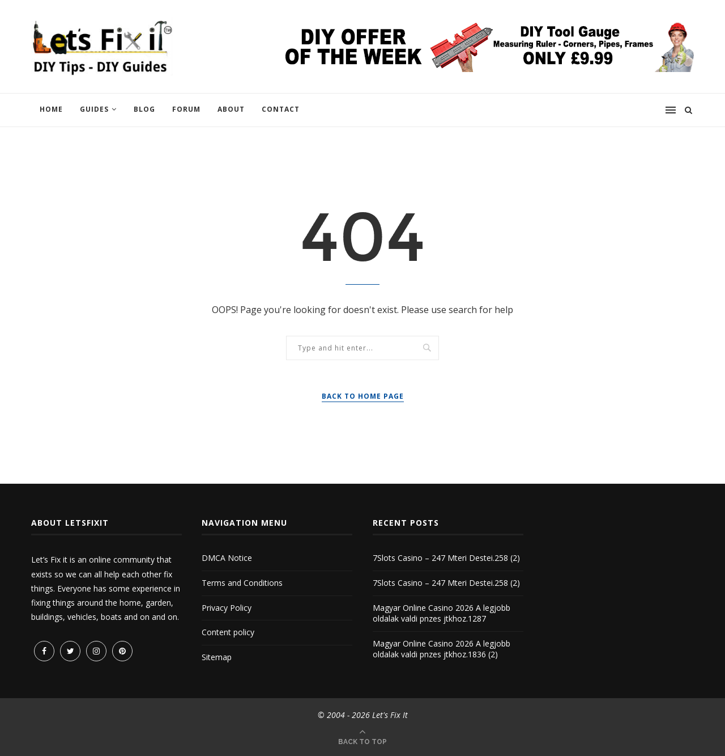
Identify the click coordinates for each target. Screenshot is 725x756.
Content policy (228, 632)
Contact (281, 109)
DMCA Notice (227, 557)
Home (51, 109)
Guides (94, 109)
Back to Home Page (363, 396)
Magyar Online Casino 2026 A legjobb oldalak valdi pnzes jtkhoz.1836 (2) (441, 649)
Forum (186, 109)
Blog (144, 109)
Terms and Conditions (242, 582)
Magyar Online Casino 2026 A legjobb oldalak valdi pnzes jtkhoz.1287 (441, 613)
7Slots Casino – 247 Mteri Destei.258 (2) (446, 557)
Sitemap (217, 657)
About (231, 109)
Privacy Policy (226, 607)
